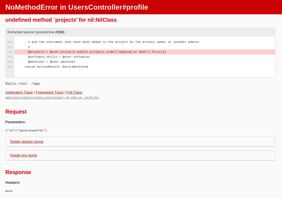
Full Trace (74, 92)
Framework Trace (50, 92)
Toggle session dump (27, 141)
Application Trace (19, 92)
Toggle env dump (23, 155)
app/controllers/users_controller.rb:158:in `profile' (53, 97)
